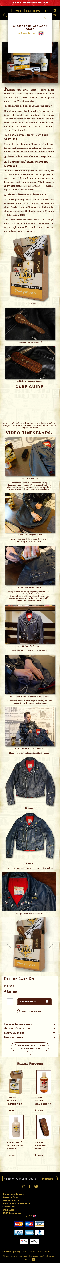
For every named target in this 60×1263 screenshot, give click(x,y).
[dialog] (30, 631)
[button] (26, 33)
